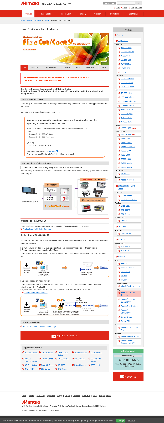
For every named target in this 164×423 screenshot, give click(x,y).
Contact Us (133, 14)
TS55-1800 (125, 155)
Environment (51, 67)
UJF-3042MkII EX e (128, 101)
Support (97, 14)
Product (28, 14)
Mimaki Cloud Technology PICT (128, 341)
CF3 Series (62, 369)
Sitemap (24, 410)
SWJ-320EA (126, 64)
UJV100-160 (126, 60)
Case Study (46, 14)
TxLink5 (124, 276)
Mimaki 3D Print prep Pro (129, 328)
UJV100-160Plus (127, 52)
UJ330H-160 (128, 128)
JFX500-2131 (126, 122)
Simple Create (126, 317)
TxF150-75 (125, 174)
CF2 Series (45, 369)
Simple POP (126, 321)
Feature (35, 67)
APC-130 (124, 220)
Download (114, 14)
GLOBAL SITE (109, 3)
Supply (83, 14)
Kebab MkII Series (128, 180)
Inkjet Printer (123, 41)
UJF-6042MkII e (127, 97)
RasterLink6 (125, 272)
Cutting (46, 20)
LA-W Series (126, 233)
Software (38, 20)
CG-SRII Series (80, 365)
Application (66, 14)
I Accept (121, 421)
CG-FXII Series (30, 365)
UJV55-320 (125, 68)
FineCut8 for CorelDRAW (126, 311)
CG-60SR (61, 365)
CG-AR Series (79, 359)
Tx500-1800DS (127, 167)
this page (53, 151)
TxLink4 (124, 280)
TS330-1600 (126, 151)
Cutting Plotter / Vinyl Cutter (126, 187)
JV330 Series (126, 56)
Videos (67, 67)
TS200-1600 (128, 134)
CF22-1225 (95, 365)
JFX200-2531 (126, 118)
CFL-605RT (29, 369)
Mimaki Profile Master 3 (130, 286)
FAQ (78, 67)
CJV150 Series (47, 359)
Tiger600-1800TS (128, 147)
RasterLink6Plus (127, 268)
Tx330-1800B (126, 143)
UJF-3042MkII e (127, 105)
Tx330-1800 (125, 138)
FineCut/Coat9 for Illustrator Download (37, 229)
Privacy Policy (43, 410)
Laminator (122, 226)
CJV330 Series (47, 352)
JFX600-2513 (126, 93)
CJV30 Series (63, 359)
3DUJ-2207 (125, 246)
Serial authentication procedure (36, 293)
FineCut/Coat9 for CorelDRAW (128, 300)
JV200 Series (126, 48)
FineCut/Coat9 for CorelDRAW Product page (39, 326)
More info (131, 421)
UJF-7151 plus (126, 114)
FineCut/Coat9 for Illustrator (128, 293)
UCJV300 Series (80, 352)
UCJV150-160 (96, 352)
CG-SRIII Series (47, 365)
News (125, 8)
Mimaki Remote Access (130, 336)
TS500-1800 (126, 159)
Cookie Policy (54, 410)
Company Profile (136, 8)
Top (24, 67)
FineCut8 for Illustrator (130, 306)
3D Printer (122, 239)
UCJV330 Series (31, 352)
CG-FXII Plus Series (129, 200)
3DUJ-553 (125, 250)
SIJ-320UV (125, 72)
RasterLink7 (125, 263)
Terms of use (33, 410)
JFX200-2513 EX (128, 109)
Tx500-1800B (126, 163)
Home (118, 8)
